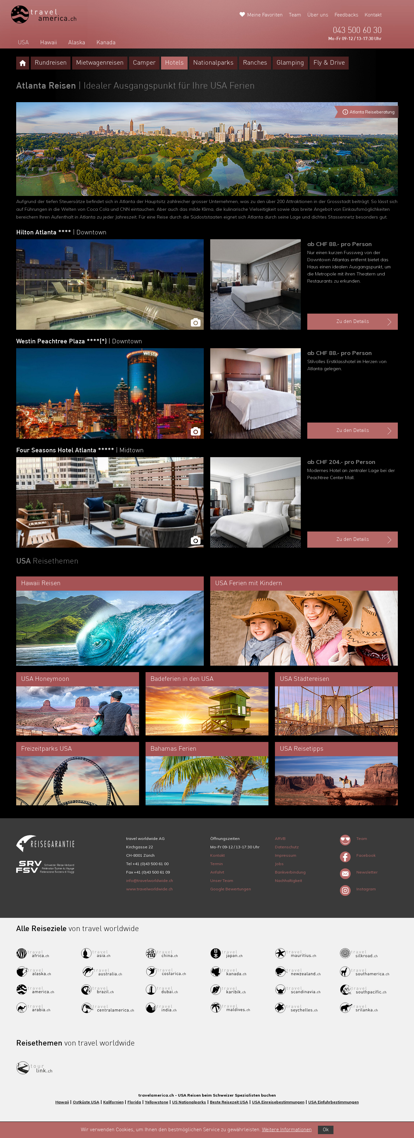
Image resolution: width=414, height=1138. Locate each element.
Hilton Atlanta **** (61, 233)
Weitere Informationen (287, 1130)
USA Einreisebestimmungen (278, 1102)
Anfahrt (217, 872)
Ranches (255, 63)
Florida (134, 1102)
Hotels (174, 63)
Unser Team (221, 880)
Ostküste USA (86, 1102)
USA (23, 43)
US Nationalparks (189, 1102)
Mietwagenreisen (100, 63)
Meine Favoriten (265, 15)
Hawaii (48, 43)
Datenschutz (287, 846)
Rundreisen (51, 63)
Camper (144, 63)
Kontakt (373, 15)
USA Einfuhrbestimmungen (333, 1102)
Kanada (105, 43)
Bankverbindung (290, 872)
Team (295, 15)
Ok (326, 1130)
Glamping (290, 63)
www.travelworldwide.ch (149, 888)
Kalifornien (113, 1102)
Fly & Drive (329, 63)
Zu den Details (364, 322)
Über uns (317, 15)
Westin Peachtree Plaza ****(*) (79, 341)
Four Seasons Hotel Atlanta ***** (80, 450)
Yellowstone (156, 1102)
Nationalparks (213, 63)
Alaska (76, 43)
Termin (216, 863)
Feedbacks (346, 15)
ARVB (280, 838)
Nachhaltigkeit (288, 880)
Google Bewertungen (230, 888)
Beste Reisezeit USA (229, 1102)
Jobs (279, 863)
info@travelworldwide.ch (149, 880)
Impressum (285, 855)
